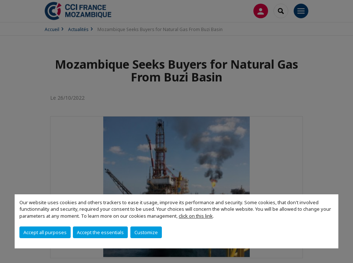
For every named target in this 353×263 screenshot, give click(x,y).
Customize (146, 232)
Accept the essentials (100, 232)
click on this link (196, 216)
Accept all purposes (45, 232)
